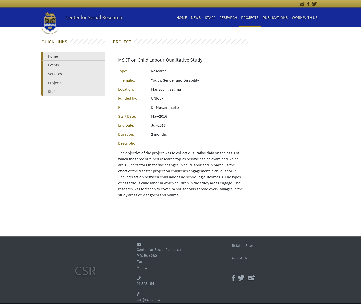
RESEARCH (228, 17)
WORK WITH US (305, 17)
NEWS (196, 17)
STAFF (210, 17)
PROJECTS (250, 17)
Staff (52, 91)
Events (53, 64)
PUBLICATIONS (275, 17)
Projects (55, 82)
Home (53, 56)
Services (55, 73)
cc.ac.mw (239, 257)
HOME (181, 17)
